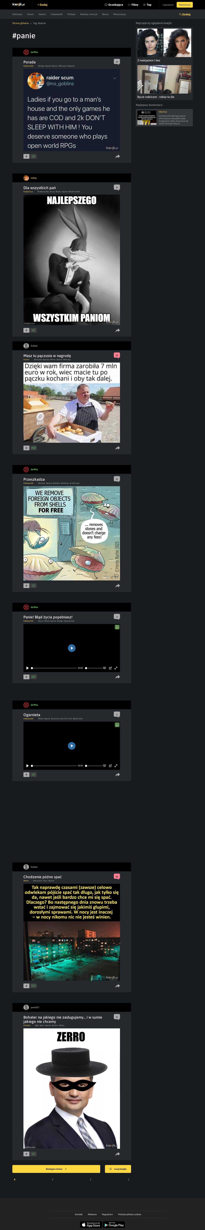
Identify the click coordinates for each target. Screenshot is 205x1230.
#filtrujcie (63, 66)
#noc (45, 881)
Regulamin (107, 1214)
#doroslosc (37, 881)
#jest (37, 1025)
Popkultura (28, 192)
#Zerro (61, 1025)
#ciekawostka (43, 192)
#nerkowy (65, 483)
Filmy (135, 4)
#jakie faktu (78, 719)
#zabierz (56, 483)
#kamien (41, 483)
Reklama (92, 1214)
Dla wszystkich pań (39, 188)
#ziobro (55, 1025)
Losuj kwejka (118, 1169)
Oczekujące (115, 4)
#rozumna (55, 719)
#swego (60, 621)
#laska (58, 192)
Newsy (105, 14)
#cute (52, 192)
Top (149, 4)
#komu (55, 66)
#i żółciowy (74, 483)
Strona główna (20, 23)
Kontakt (79, 1214)
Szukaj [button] (186, 14)
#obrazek (38, 359)
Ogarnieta (31, 715)
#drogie (41, 66)
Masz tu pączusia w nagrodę (47, 356)
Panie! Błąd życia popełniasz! (48, 617)
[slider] (54, 668)
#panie (48, 66)
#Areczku (67, 359)
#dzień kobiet (74, 192)
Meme (25, 881)
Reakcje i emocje (88, 14)
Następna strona (56, 1169)
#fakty (40, 719)
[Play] (27, 668)
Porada (29, 62)
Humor (30, 14)
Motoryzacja (119, 14)
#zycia (41, 621)
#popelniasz (69, 621)
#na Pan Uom (66, 719)
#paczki (46, 359)
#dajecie (71, 66)
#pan (42, 1025)
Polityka (71, 14)
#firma (53, 359)
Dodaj (43, 4)
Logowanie (168, 4)
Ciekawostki (57, 14)
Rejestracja (184, 4)
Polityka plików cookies (129, 1214)
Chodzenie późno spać (42, 877)
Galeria (42, 14)
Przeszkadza (34, 479)
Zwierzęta (17, 14)
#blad (46, 621)
